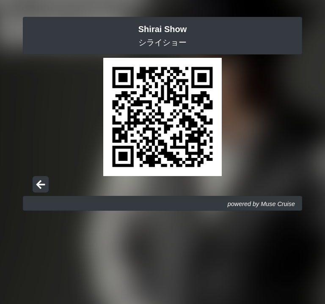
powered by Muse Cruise (261, 204)
